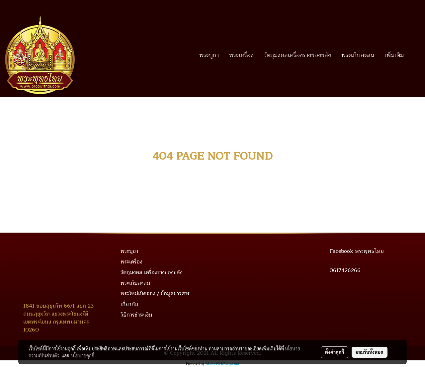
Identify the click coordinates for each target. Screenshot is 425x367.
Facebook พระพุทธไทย (356, 251)
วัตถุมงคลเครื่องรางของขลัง (297, 55)
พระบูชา (209, 55)
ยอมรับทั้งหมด (369, 352)
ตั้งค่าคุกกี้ (334, 352)
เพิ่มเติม (394, 55)
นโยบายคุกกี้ (82, 355)
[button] (414, 55)
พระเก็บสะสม (357, 55)
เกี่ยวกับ (129, 304)
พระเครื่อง (241, 55)
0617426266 (345, 270)
